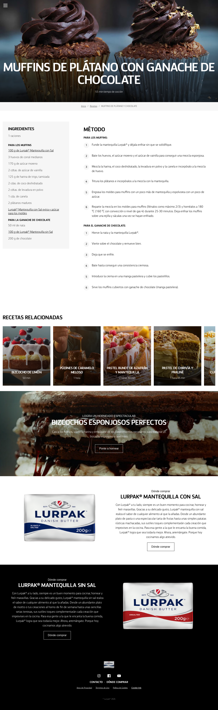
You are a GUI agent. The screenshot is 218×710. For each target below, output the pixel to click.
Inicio (83, 106)
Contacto (96, 682)
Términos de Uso (102, 688)
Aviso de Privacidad (84, 688)
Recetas (93, 106)
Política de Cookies (120, 688)
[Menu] (6, 5)
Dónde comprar (160, 546)
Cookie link (136, 688)
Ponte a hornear (109, 448)
